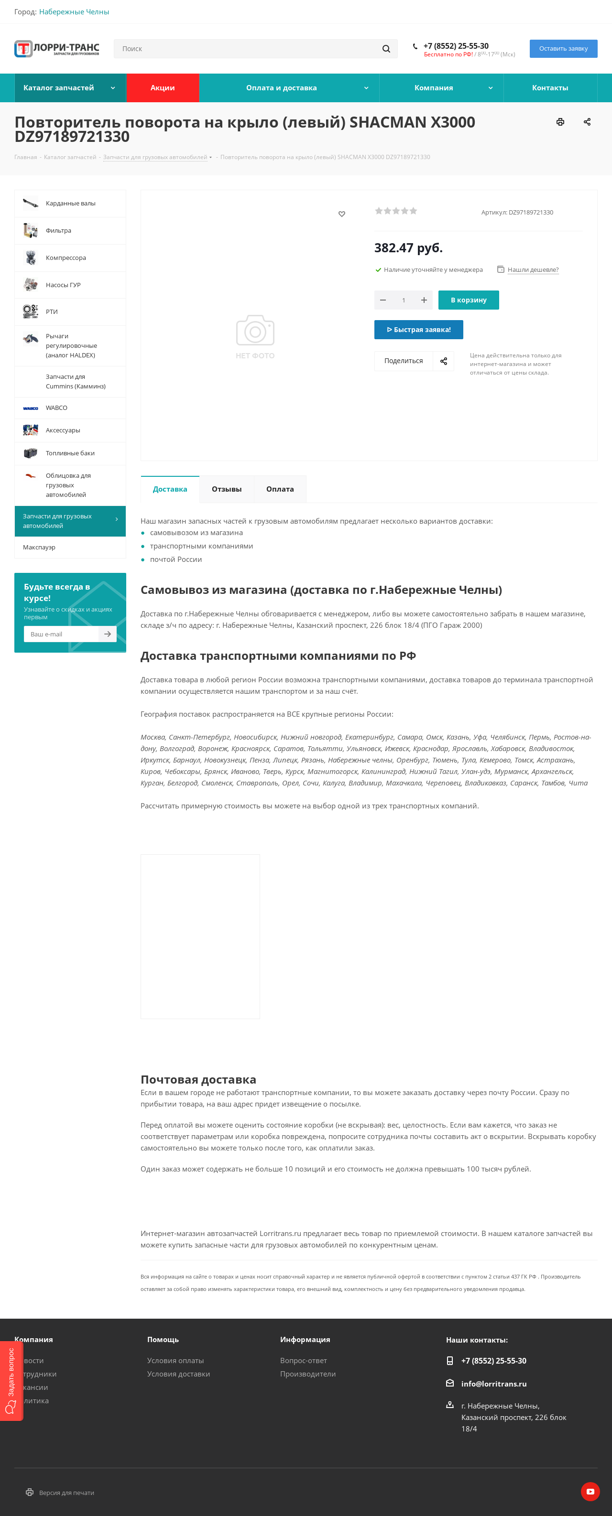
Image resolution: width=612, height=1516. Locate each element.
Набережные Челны (74, 11)
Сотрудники (35, 1373)
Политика (31, 1400)
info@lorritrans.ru (494, 1383)
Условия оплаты (175, 1360)
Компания (33, 1339)
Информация (305, 1339)
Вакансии (31, 1387)
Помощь (163, 1339)
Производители (308, 1373)
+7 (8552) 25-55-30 (456, 46)
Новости (29, 1360)
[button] (11, 1381)
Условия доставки (178, 1373)
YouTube (590, 1491)
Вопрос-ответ (303, 1360)
